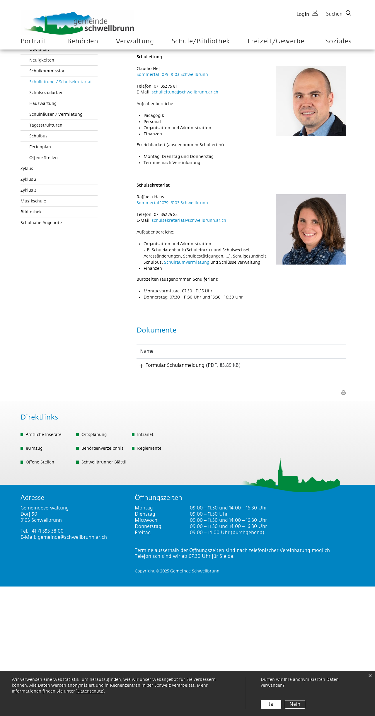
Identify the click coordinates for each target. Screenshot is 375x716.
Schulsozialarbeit (46, 219)
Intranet (145, 564)
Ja (271, 704)
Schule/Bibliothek (201, 41)
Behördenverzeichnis (102, 578)
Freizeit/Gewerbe (276, 41)
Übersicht (39, 176)
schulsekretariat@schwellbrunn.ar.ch (189, 347)
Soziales (338, 41)
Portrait (33, 41)
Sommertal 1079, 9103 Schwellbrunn (172, 201)
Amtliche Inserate (44, 564)
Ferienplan (40, 273)
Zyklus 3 (28, 317)
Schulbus (38, 262)
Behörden (82, 41)
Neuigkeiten (41, 187)
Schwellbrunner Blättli (104, 591)
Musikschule (33, 327)
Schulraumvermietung (186, 389)
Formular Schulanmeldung (169, 492)
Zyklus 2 (28, 306)
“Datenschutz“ (90, 691)
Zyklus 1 (28, 295)
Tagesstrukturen (45, 252)
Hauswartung (43, 230)
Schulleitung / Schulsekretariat (63, 208)
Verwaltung (135, 41)
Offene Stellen (43, 284)
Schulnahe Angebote (41, 349)
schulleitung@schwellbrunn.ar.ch (185, 218)
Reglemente (149, 578)
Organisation (34, 164)
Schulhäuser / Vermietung (55, 241)
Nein (294, 704)
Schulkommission (47, 197)
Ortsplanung (94, 564)
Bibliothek (31, 338)
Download (320, 493)
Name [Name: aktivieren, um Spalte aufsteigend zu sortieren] (147, 477)
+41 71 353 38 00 (47, 660)
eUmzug (34, 578)
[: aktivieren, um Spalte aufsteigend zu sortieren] (320, 478)
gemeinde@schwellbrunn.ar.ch (72, 666)
